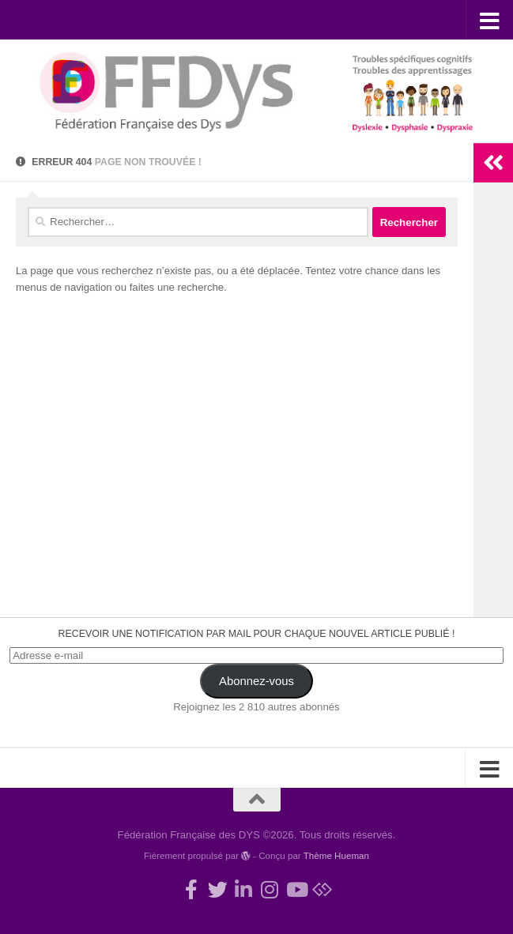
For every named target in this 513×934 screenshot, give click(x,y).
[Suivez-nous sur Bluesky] (322, 889)
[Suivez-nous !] (218, 889)
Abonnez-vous (256, 681)
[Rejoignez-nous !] (192, 889)
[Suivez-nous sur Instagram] (270, 889)
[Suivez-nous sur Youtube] (296, 889)
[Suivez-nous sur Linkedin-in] (244, 889)
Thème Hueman (336, 855)
